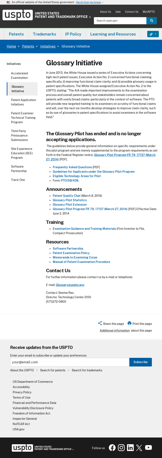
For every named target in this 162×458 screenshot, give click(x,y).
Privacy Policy (22, 392)
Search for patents (52, 370)
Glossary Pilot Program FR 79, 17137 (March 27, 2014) (90, 209)
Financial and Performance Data (34, 403)
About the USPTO (22, 370)
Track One (18, 180)
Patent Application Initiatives (23, 102)
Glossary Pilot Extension (70, 204)
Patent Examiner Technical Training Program (23, 118)
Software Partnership (19, 169)
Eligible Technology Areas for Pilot (77, 176)
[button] (111, 324)
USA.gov (18, 429)
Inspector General (25, 418)
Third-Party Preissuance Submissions (19, 135)
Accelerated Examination (19, 75)
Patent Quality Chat (67, 195)
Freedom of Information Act (31, 413)
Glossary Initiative (18, 89)
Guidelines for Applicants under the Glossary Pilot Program (94, 171)
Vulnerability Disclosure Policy (33, 408)
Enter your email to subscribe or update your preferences (48, 355)
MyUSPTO (149, 11)
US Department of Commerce (33, 381)
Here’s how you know (90, 2)
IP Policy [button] (73, 34)
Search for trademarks (87, 370)
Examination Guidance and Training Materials (84, 228)
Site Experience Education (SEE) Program (22, 153)
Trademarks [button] (44, 34)
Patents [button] (16, 34)
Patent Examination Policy (71, 253)
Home (11, 46)
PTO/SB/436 (69, 180)
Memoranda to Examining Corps (75, 257)
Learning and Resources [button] (113, 34)
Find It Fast (150, 34)
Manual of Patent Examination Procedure (81, 262)
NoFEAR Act (21, 424)
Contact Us (131, 11)
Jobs (118, 11)
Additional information (115, 330)
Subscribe (141, 362)
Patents (28, 46)
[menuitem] (16, 34)
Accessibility (21, 387)
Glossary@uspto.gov (70, 285)
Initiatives (47, 46)
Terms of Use (21, 397)
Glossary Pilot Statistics (70, 200)
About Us (105, 11)
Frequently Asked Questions (72, 167)
